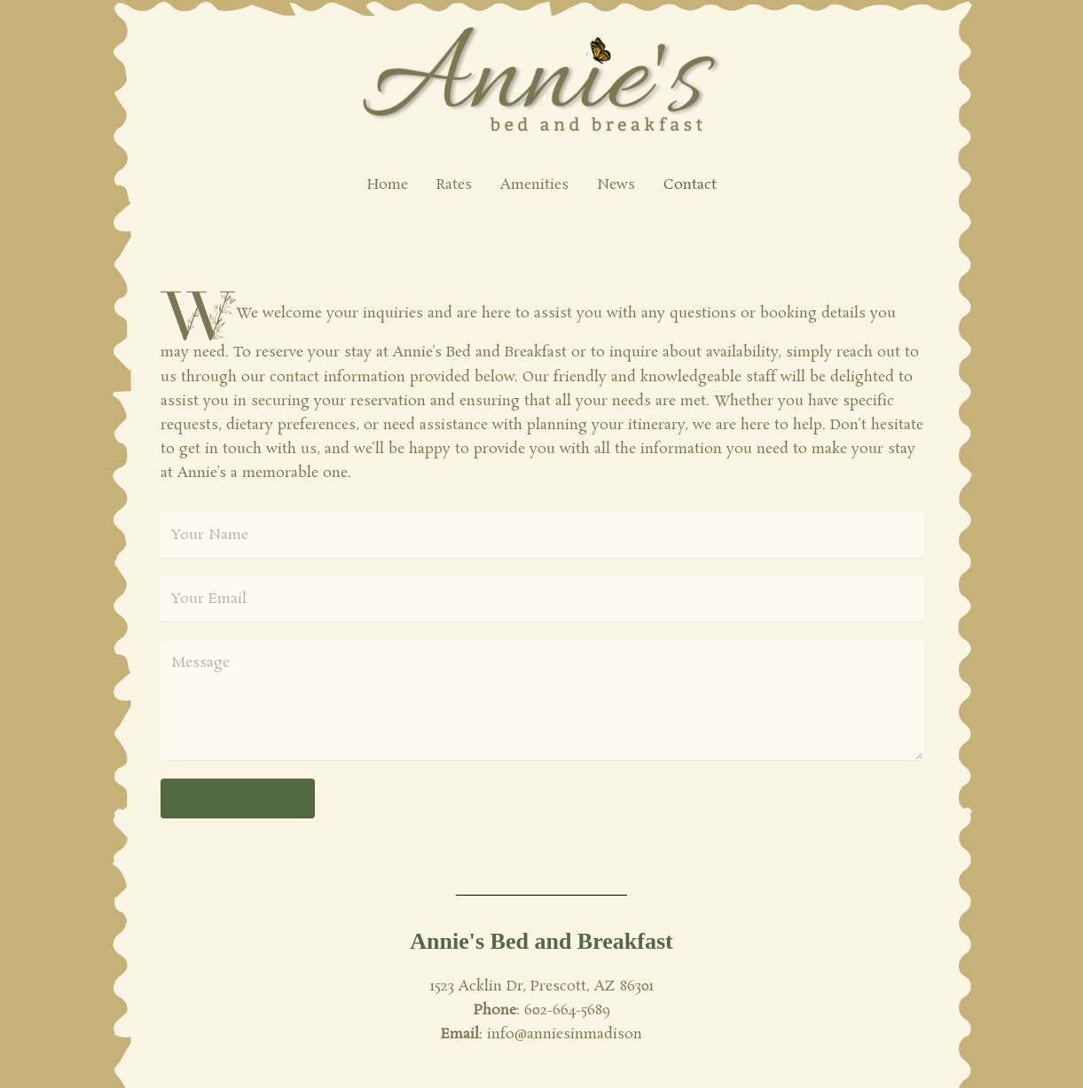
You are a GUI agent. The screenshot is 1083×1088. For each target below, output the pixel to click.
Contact (690, 185)
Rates (454, 185)
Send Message (238, 798)
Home (387, 185)
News (616, 185)
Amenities (534, 185)
